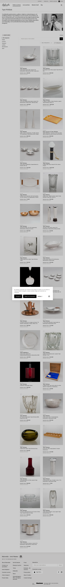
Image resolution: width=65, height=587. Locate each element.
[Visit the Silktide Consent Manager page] (49, 296)
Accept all (18, 296)
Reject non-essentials (30, 296)
